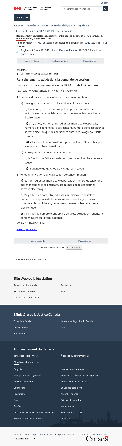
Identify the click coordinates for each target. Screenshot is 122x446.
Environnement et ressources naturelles (34, 412)
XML (87, 42)
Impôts (17, 406)
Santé (17, 400)
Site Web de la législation (63, 25)
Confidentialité (99, 434)
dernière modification (66, 50)
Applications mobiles (43, 434)
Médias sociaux (21, 434)
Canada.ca (19, 25)
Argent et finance (69, 393)
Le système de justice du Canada (77, 321)
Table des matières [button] (60, 61)
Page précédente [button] (31, 61)
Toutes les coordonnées (26, 355)
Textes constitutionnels (25, 285)
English (104, 2)
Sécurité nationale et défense (28, 418)
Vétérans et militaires (71, 412)
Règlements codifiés (26, 31)
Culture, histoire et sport (73, 369)
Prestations (19, 393)
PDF (105, 42)
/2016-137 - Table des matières (57, 31)
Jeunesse (65, 418)
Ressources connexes (24, 291)
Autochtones (67, 406)
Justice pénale (21, 327)
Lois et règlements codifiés (27, 297)
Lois (63, 327)
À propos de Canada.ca (69, 434)
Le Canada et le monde (72, 387)
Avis (86, 434)
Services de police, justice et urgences (79, 375)
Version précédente (27, 229)
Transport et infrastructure (74, 381)
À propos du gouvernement (75, 355)
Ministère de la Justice (38, 25)
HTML (38, 42)
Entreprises (19, 387)
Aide (63, 291)
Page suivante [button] (89, 61)
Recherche (66, 285)
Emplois (18, 369)
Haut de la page (24, 438)
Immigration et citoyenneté (27, 375)
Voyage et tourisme (23, 381)
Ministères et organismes (26, 362)
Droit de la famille (23, 321)
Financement (20, 333)
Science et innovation (71, 400)
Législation (83, 25)
